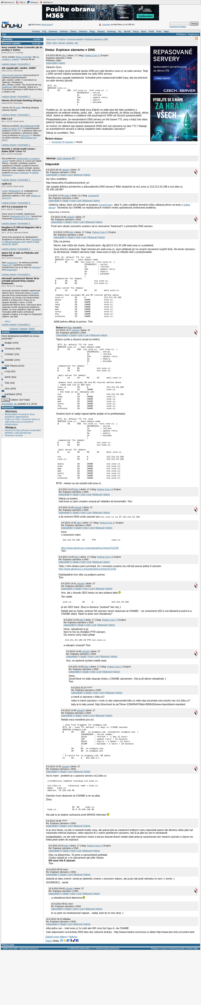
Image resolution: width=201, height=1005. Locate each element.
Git (4, 140)
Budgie (7, 343)
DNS (54, 43)
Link (70, 179)
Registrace (193, 34)
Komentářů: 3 (24, 96)
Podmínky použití (176, 1003)
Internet (61, 43)
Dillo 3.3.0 (7, 118)
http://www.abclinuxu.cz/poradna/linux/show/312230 (90, 590)
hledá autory (46, 24)
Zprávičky (7, 39)
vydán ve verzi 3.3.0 (11, 128)
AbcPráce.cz (46, 2)
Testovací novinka (14, 435)
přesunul (25, 135)
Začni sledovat (64, 162)
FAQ (44, 31)
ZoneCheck (105, 209)
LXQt (6, 371)
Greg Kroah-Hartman (12, 75)
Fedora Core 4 (91, 55)
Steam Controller (24, 57)
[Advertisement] (82, 153)
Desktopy (111, 31)
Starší (32, 328)
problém (69, 43)
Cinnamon (8, 348)
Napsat (23, 328)
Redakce (155, 1003)
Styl (4, 34)
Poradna (36, 31)
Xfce (5, 388)
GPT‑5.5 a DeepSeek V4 (14, 206)
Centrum (13, 328)
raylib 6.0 (6, 183)
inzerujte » (37, 43)
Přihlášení (181, 34)
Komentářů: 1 (24, 115)
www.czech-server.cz (28, 1003)
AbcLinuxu (11, 411)
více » (8, 321)
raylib (4, 191)
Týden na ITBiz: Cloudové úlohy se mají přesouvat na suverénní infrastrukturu (22, 422)
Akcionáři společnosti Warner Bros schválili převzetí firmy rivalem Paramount (20, 281)
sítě (76, 43)
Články (73, 31)
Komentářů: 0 (24, 64)
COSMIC (8, 354)
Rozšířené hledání (178, 26)
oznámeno (12, 262)
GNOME (7, 360)
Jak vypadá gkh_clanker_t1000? (19, 68)
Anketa (5, 332)
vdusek (69, 146)
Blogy (92, 31)
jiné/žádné (8, 394)
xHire (67, 200)
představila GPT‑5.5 (19, 216)
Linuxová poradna (75, 39)
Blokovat (78, 179)
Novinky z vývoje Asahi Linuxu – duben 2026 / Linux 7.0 (19, 150)
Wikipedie (29, 126)
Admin (62, 63)
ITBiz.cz (20, 2)
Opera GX (7, 265)
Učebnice (83, 31)
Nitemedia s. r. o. (87, 1003)
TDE (5, 383)
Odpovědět (51, 63)
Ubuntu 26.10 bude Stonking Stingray (22, 100)
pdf (28, 242)
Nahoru (73, 991)
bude (18, 107)
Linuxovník (93, 200)
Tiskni (48, 995)
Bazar (143, 31)
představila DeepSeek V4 (25, 218)
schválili (34, 293)
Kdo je (136, 31)
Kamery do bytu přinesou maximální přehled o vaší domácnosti (23, 431)
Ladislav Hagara (9, 64)
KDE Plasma (10, 365)
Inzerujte (106, 24)
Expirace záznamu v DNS (96, 39)
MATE (6, 377)
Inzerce (164, 1003)
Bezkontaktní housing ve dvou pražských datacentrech (20, 415)
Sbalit (63, 179)
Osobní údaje (192, 1003)
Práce (158, 31)
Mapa (166, 31)
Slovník (127, 31)
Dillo (22, 126)
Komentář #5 (58, 146)
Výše (72, 205)
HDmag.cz (32, 2)
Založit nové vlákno (56, 991)
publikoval (7, 87)
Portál (151, 31)
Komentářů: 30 (9, 404)
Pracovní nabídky (11, 43)
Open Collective (21, 172)
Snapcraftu (11, 269)
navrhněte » (36, 332)
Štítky (49, 43)
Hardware (53, 31)
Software (64, 31)
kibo (64, 55)
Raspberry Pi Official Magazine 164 (21, 240)
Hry (119, 31)
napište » (37, 39)
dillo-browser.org (28, 138)
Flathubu (36, 267)
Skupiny (101, 31)
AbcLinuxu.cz (7, 2)
